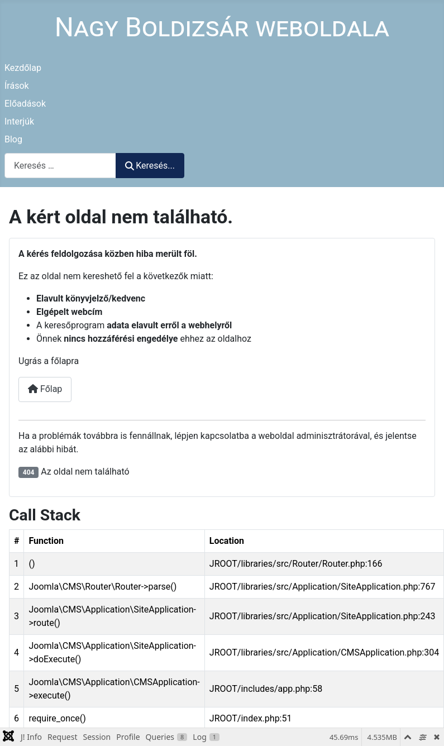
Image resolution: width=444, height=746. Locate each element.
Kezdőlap (22, 68)
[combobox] (60, 165)
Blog (13, 139)
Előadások (25, 103)
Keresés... (150, 165)
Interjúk (19, 121)
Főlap (45, 389)
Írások (16, 85)
